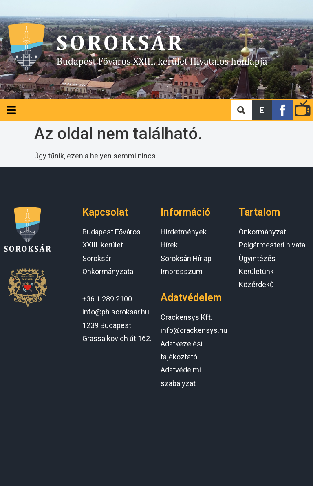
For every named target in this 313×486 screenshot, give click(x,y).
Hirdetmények (184, 231)
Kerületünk (256, 271)
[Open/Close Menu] (11, 110)
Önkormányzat (262, 231)
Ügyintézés (257, 258)
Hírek (169, 245)
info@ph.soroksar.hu (115, 312)
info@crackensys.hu (194, 330)
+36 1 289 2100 (107, 298)
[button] (262, 110)
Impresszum (182, 271)
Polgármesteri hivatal (273, 245)
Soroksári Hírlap (186, 258)
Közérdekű (256, 284)
